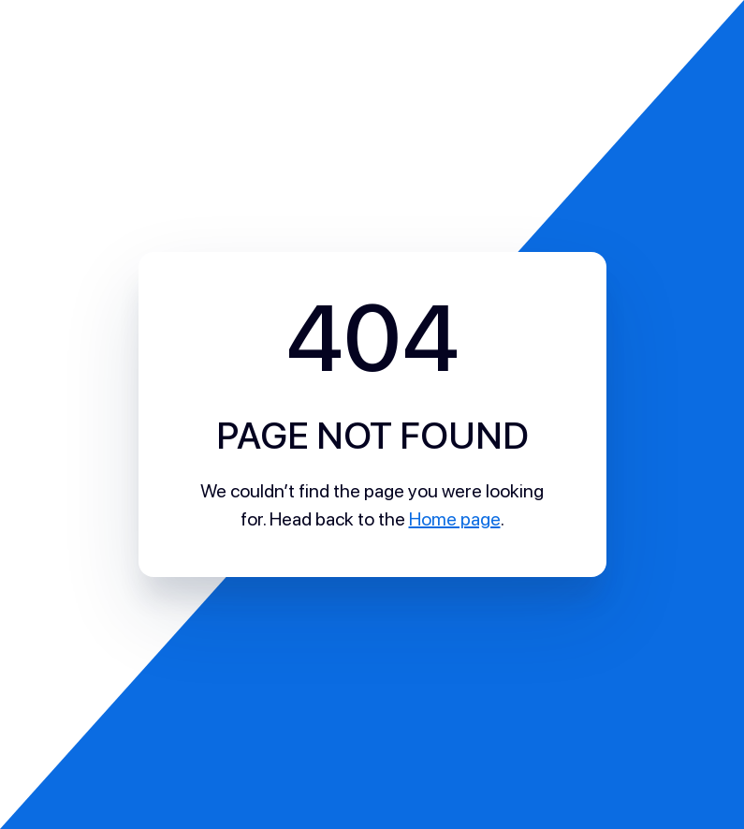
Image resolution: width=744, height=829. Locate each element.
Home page (455, 519)
